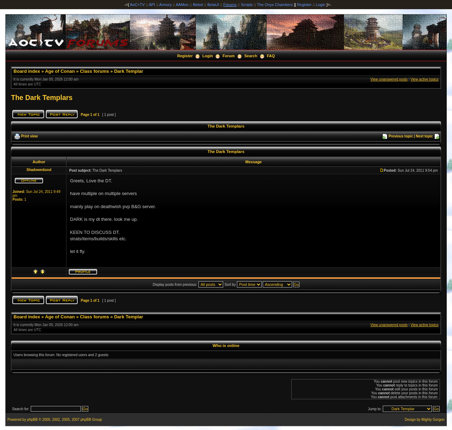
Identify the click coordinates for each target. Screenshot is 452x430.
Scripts (247, 4)
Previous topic (400, 136)
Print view (29, 136)
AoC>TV (137, 4)
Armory (165, 4)
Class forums (94, 71)
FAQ (271, 56)
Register (304, 4)
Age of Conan (60, 71)
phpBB (32, 420)
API (152, 4)
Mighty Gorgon (433, 420)
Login (321, 4)
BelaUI (213, 4)
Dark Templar (128, 71)
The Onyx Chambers (275, 4)
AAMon (182, 4)
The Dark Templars (41, 97)
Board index (26, 71)
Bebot (198, 4)
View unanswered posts (389, 79)
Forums (229, 4)
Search (250, 56)
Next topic (424, 136)
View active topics (424, 79)
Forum (228, 56)
